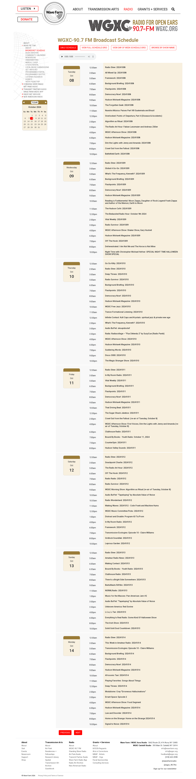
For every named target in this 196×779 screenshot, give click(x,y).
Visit (23, 748)
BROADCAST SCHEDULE (35, 50)
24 (39, 124)
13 (25, 121)
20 (25, 124)
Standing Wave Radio (77, 751)
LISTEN (28, 8)
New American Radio (77, 766)
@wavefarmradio (169, 761)
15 (32, 121)
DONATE (28, 19)
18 (42, 121)
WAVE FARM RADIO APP (32, 92)
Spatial (48, 760)
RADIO (128, 9)
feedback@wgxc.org (169, 754)
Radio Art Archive (76, 763)
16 (35, 121)
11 (42, 118)
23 (35, 124)
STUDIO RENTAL (32, 65)
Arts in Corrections (100, 751)
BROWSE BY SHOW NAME (163, 47)
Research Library (52, 757)
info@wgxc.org (171, 751)
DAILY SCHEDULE (68, 47)
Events (24, 751)
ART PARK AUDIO (30, 86)
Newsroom (26, 754)
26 (45, 124)
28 (29, 127)
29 (32, 127)
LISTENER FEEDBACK (34, 77)
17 (39, 121)
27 (25, 127)
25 (42, 124)
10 (39, 118)
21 (29, 124)
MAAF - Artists (98, 754)
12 (45, 118)
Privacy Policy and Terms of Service (50, 775)
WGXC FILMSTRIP (33, 82)
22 (32, 124)
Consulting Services (101, 763)
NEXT (78, 732)
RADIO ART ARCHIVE (31, 94)
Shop (24, 760)
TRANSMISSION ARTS (103, 9)
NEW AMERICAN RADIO (32, 97)
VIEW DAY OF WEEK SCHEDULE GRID (129, 47)
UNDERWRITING (32, 60)
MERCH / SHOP (32, 62)
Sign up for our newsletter (165, 769)
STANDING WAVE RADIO (32, 84)
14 (29, 121)
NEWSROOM (31, 58)
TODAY (35, 102)
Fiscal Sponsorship (100, 760)
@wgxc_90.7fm (170, 765)
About (24, 746)
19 (45, 121)
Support (25, 757)
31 (39, 127)
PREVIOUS (65, 732)
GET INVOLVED (32, 70)
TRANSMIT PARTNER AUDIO (34, 89)
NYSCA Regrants (99, 748)
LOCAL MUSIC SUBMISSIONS (37, 67)
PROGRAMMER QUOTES (35, 74)
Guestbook (49, 769)
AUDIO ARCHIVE (32, 53)
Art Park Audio (75, 754)
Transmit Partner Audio (78, 757)
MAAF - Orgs (98, 757)
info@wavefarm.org (169, 748)
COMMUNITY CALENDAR (36, 55)
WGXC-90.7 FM (29, 45)
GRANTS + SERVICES (152, 9)
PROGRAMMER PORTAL (35, 72)
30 (35, 127)
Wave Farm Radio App (78, 760)
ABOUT (78, 9)
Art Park (48, 748)
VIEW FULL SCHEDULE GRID (94, 47)
